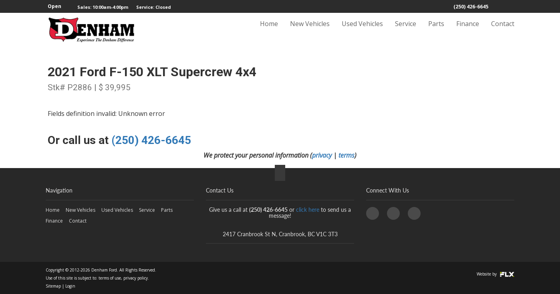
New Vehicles (310, 30)
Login (70, 286)
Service (405, 30)
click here (307, 209)
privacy (322, 155)
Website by (495, 274)
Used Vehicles (362, 30)
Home (269, 30)
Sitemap (53, 286)
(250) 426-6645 (470, 6)
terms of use (110, 278)
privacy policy (135, 278)
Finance (467, 30)
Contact (502, 30)
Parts (436, 30)
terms (346, 155)
